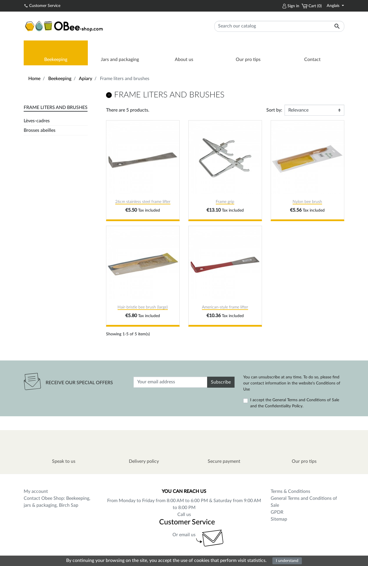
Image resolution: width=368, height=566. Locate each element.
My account (36, 491)
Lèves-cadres (37, 121)
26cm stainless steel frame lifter (142, 202)
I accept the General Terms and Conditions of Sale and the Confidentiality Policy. (294, 403)
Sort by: (274, 110)
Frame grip (225, 202)
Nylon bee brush (307, 202)
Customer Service (42, 5)
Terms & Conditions (290, 491)
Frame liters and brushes (56, 107)
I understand (287, 560)
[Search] (279, 26)
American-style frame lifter (225, 307)
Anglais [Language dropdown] (334, 6)
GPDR (277, 512)
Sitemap (279, 519)
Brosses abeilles (39, 130)
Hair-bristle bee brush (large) (143, 307)
